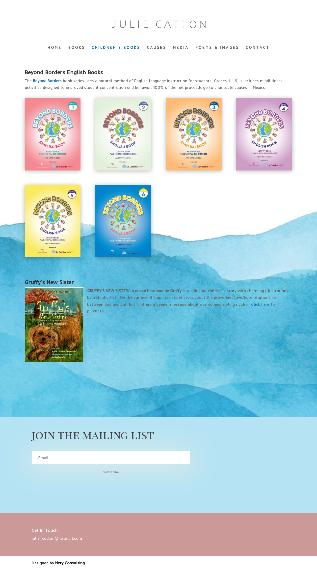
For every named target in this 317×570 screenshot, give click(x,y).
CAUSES (156, 48)
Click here (260, 304)
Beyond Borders (47, 80)
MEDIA (181, 48)
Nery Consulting (70, 562)
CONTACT (258, 48)
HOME (55, 48)
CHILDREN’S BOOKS (116, 48)
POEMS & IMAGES (217, 48)
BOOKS (76, 48)
